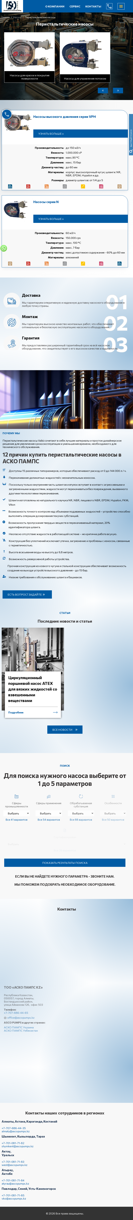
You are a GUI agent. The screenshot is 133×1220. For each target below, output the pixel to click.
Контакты (93, 6)
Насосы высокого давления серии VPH (64, 116)
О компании (54, 6)
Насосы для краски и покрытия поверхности (29, 76)
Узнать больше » (51, 133)
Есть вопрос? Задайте (28, 594)
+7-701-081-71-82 (13, 1145)
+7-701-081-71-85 (13, 1198)
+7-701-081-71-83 (13, 1164)
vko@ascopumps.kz (14, 1201)
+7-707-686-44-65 (111, 6)
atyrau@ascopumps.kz (15, 1186)
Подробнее (15, 715)
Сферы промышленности (16, 800)
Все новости (62, 729)
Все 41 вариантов (16, 819)
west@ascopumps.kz (14, 1167)
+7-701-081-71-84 (13, 1183)
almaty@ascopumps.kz (16, 1134)
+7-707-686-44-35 (14, 1130)
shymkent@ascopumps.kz (18, 1149)
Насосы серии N (46, 202)
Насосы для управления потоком (85, 77)
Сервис (75, 6)
